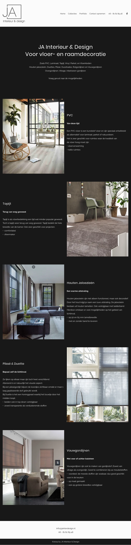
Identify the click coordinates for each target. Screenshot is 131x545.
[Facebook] (127, 13)
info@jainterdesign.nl (65, 528)
